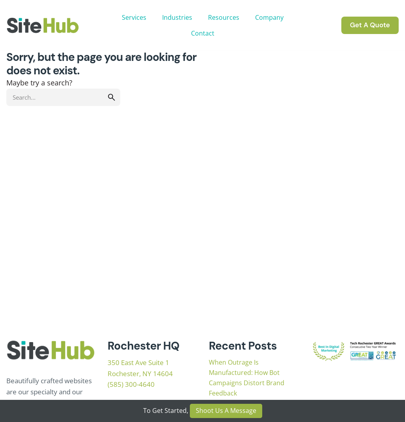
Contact (202, 33)
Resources (223, 17)
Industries (177, 17)
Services (134, 17)
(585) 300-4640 (131, 384)
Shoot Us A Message (226, 410)
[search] (111, 97)
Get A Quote (370, 25)
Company (269, 17)
